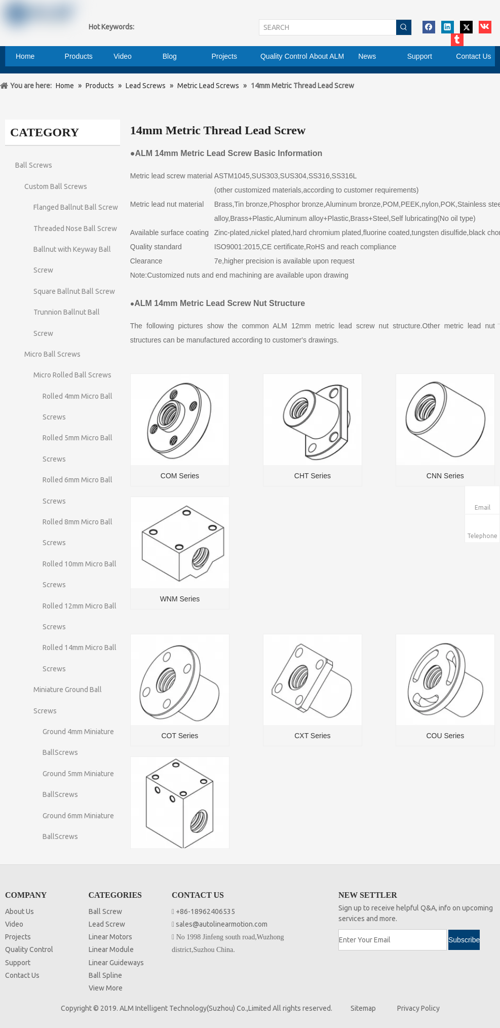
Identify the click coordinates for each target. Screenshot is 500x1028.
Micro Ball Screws (52, 354)
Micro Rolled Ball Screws (72, 375)
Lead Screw (107, 924)
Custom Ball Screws (55, 186)
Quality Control (29, 949)
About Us (19, 911)
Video (14, 924)
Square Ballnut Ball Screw (74, 291)
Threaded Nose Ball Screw (75, 228)
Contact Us (22, 975)
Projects (18, 937)
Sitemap (363, 1008)
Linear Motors (110, 937)
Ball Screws (33, 165)
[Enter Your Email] (392, 939)
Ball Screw (105, 911)
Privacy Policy (418, 1008)
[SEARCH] (327, 27)
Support (17, 963)
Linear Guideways (116, 963)
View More (106, 988)
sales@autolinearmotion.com (221, 924)
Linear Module (111, 949)
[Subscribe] (464, 940)
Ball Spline (105, 975)
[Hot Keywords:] (403, 27)
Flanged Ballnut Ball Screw (75, 207)
